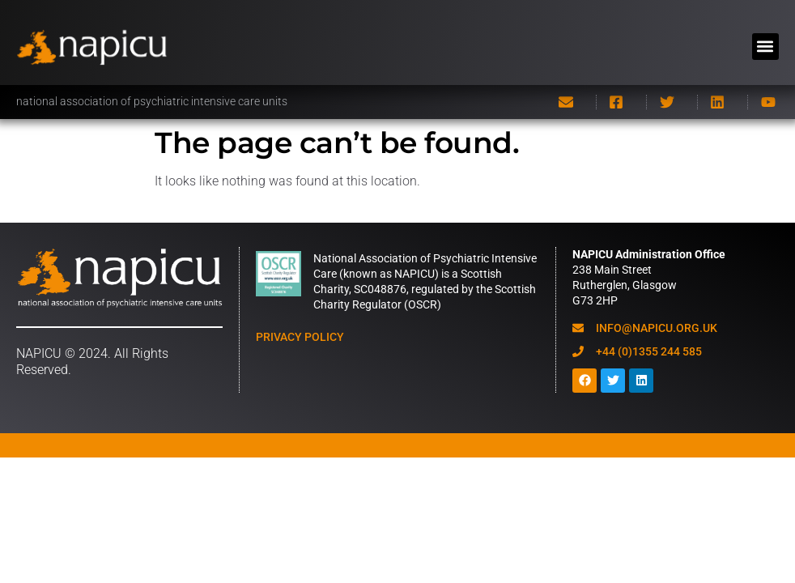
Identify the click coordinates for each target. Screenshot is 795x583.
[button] (765, 46)
